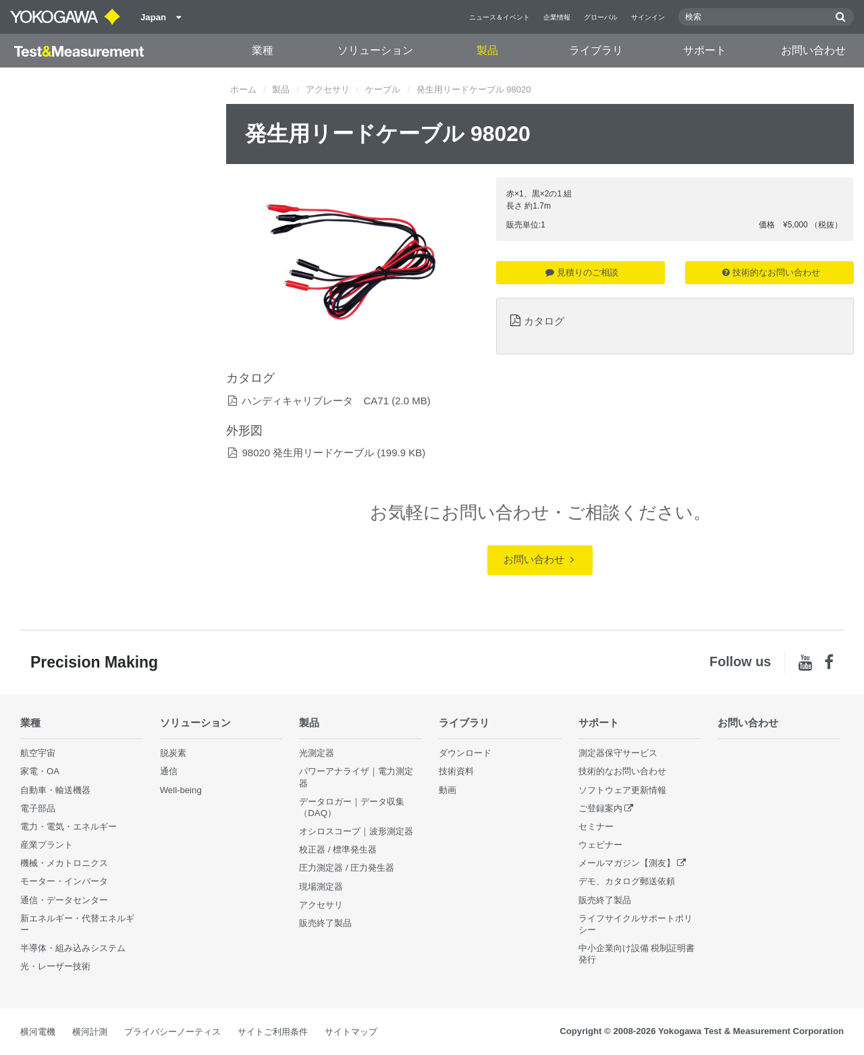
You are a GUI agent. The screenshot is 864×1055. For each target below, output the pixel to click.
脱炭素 (173, 753)
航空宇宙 (37, 753)
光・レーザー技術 (55, 966)
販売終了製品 (325, 923)
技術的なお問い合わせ (771, 272)
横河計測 (89, 1032)
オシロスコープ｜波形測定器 (356, 831)
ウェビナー (600, 845)
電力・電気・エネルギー (68, 826)
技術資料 (456, 771)
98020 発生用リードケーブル (308, 452)
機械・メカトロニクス (64, 863)
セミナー (596, 826)
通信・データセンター (64, 900)
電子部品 (37, 808)
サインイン (648, 17)
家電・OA (39, 771)
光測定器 (316, 753)
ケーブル (382, 89)
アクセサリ (328, 89)
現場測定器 (321, 887)
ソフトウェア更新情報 (622, 790)
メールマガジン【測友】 (626, 863)
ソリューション (375, 50)
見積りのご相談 (581, 272)
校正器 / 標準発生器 (338, 849)
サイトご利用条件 (273, 1032)
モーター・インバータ (64, 881)
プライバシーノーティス (172, 1032)
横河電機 (37, 1032)
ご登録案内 (600, 808)
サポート (704, 50)
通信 (169, 771)
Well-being (181, 790)
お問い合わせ (813, 50)
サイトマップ (351, 1032)
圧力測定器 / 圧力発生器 (346, 868)
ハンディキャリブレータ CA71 (315, 400)
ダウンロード (465, 753)
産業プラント (46, 845)
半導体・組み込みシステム (73, 948)
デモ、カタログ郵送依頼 (626, 881)
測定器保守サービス (617, 753)
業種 (262, 50)
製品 (487, 50)
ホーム (243, 89)
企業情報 (556, 17)
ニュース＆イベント (499, 17)
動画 (447, 790)
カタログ (544, 321)
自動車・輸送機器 (55, 790)
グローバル (601, 17)
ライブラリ (596, 50)
